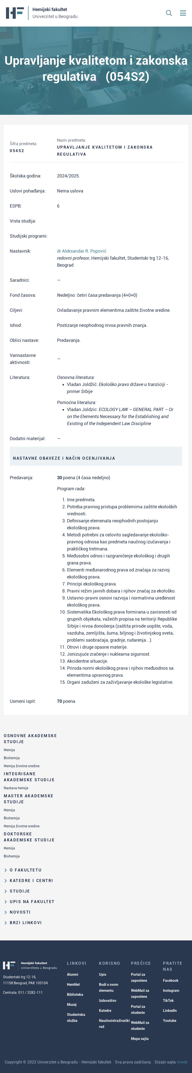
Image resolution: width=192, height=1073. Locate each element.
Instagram (171, 991)
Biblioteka (75, 995)
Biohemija (12, 758)
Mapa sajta (140, 1039)
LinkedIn (170, 1011)
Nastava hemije (16, 788)
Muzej (71, 1005)
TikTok (168, 1001)
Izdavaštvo (107, 1001)
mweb (182, 1062)
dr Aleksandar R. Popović (81, 251)
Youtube (169, 1021)
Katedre (105, 1011)
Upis (102, 974)
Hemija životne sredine (22, 766)
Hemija (9, 750)
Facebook (170, 981)
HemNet (73, 985)
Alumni (72, 974)
